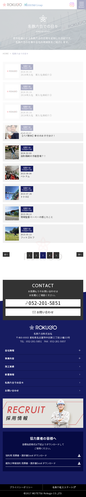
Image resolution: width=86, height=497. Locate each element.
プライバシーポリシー (21, 487)
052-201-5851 (34, 341)
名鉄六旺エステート (64, 487)
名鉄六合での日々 (14, 382)
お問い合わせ (12, 390)
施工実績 (9, 366)
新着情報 (9, 374)
